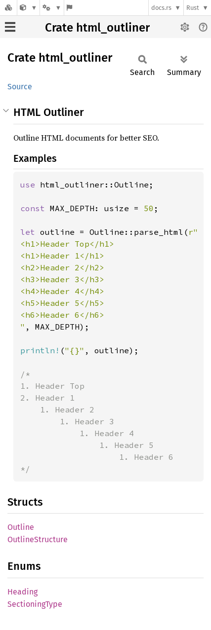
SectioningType (34, 604)
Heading (22, 591)
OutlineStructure (37, 539)
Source (19, 86)
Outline (20, 527)
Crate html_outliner (97, 28)
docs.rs (161, 7)
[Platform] (52, 7)
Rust (192, 7)
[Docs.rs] (8, 7)
